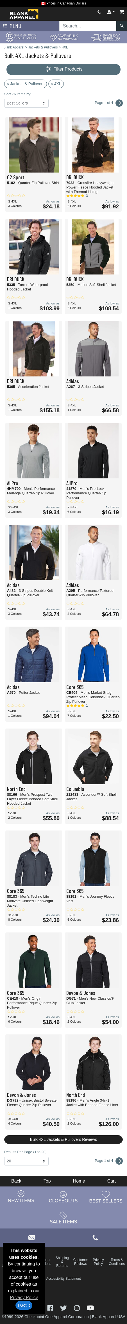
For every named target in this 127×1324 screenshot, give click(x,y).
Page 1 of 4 (109, 1161)
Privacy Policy (24, 1297)
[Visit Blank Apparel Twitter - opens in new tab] (64, 1307)
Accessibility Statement (63, 1279)
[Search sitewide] (88, 26)
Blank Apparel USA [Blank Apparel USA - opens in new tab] (108, 1316)
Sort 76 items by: (17, 94)
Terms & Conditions (117, 1262)
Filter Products (64, 69)
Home (79, 1181)
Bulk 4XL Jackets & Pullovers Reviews (63, 1139)
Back (16, 1181)
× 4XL (56, 84)
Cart (111, 1181)
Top (47, 1181)
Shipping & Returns (62, 1262)
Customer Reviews (80, 1262)
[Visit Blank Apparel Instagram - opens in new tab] (77, 1307)
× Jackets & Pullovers (25, 84)
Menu (11, 26)
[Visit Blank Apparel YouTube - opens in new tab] (90, 1307)
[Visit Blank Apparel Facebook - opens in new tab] (51, 1307)
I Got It (24, 1305)
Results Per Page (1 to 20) (25, 1152)
